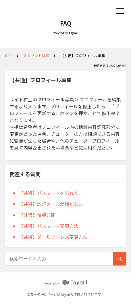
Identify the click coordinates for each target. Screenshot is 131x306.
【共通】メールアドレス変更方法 (53, 236)
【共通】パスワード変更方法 (48, 225)
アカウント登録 (36, 55)
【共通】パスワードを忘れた (48, 192)
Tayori (65, 294)
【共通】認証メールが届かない (51, 203)
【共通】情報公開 (37, 215)
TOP (8, 55)
